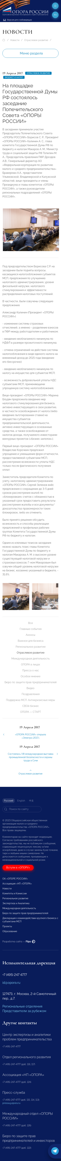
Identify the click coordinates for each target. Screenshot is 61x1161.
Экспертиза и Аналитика (15, 903)
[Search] (21, 809)
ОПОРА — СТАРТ (30, 711)
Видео (30, 688)
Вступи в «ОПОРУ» (18, 867)
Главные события (30, 629)
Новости (14, 40)
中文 (31, 800)
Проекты (7, 926)
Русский (8, 800)
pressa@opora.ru (11, 1103)
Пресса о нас (30, 670)
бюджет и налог (14, 77)
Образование (9, 931)
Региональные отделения (22, 1006)
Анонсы (30, 634)
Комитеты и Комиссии (14, 893)
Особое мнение (30, 676)
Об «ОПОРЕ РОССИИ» (15, 878)
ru (55, 15)
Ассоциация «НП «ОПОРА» (17, 883)
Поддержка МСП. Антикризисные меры (30, 700)
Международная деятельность (30, 658)
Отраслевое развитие (36, 40)
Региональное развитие (31, 646)
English (21, 800)
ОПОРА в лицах (30, 664)
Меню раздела (31, 53)
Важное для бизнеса (30, 640)
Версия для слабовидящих (17, 20)
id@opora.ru (11, 983)
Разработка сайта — (18, 941)
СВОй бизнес (30, 706)
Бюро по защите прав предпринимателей (31, 682)
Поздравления (31, 694)
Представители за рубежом (24, 1011)
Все (30, 623)
